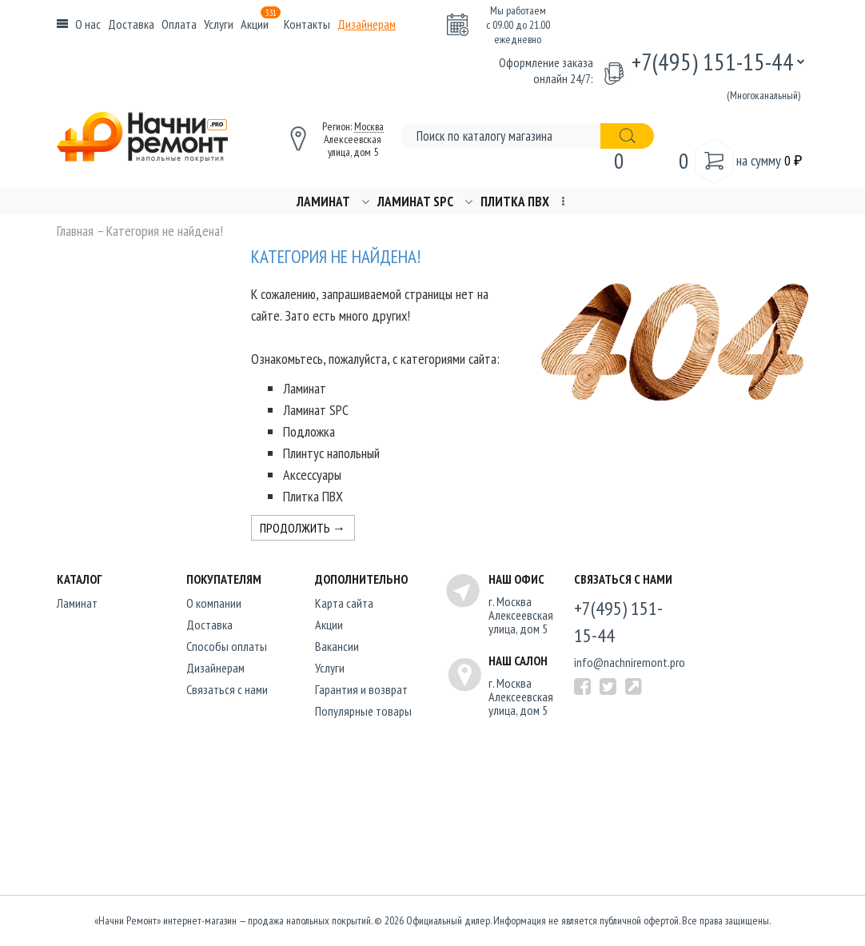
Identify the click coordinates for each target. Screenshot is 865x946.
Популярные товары (363, 711)
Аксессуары (312, 474)
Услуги (218, 24)
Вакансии (337, 646)
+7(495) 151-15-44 (713, 61)
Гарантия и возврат (361, 689)
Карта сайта (344, 603)
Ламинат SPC (415, 202)
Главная (75, 231)
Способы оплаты (226, 646)
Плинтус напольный (331, 453)
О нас (88, 24)
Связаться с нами (227, 689)
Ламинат (323, 202)
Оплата (179, 24)
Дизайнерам (366, 24)
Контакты (307, 24)
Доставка (131, 24)
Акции (261, 24)
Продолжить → (302, 528)
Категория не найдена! (164, 231)
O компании (213, 603)
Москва (369, 126)
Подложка (309, 431)
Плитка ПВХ (514, 202)
